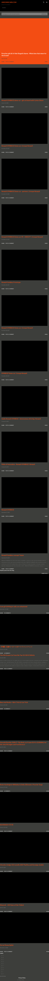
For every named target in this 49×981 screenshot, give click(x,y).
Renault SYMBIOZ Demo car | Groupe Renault (17, 146)
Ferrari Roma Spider (7, 945)
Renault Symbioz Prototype (11, 282)
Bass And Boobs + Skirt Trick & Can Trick (14, 702)
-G (3, 967)
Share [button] (3, 61)
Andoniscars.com (9, 2)
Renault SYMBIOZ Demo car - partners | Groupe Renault (21, 191)
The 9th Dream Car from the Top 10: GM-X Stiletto (17, 655)
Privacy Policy (21, 979)
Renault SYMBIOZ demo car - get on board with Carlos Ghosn (22, 100)
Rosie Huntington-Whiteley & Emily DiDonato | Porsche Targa (21, 785)
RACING (4, 7)
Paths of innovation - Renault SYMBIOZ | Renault (18, 464)
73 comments (7, 613)
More (46, 61)
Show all (44, 14)
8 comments (7, 708)
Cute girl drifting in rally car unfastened (13, 606)
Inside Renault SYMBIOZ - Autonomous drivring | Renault (21, 419)
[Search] (43, 2)
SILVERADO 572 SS (6, 825)
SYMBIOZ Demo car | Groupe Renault (14, 373)
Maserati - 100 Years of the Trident (12, 905)
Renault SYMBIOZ (8, 510)
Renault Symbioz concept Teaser (13, 555)
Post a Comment (10, 61)
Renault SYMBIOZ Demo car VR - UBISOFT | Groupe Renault (22, 237)
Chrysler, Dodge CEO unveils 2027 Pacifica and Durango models (22, 865)
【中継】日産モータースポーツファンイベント (16, 647)
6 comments (7, 653)
